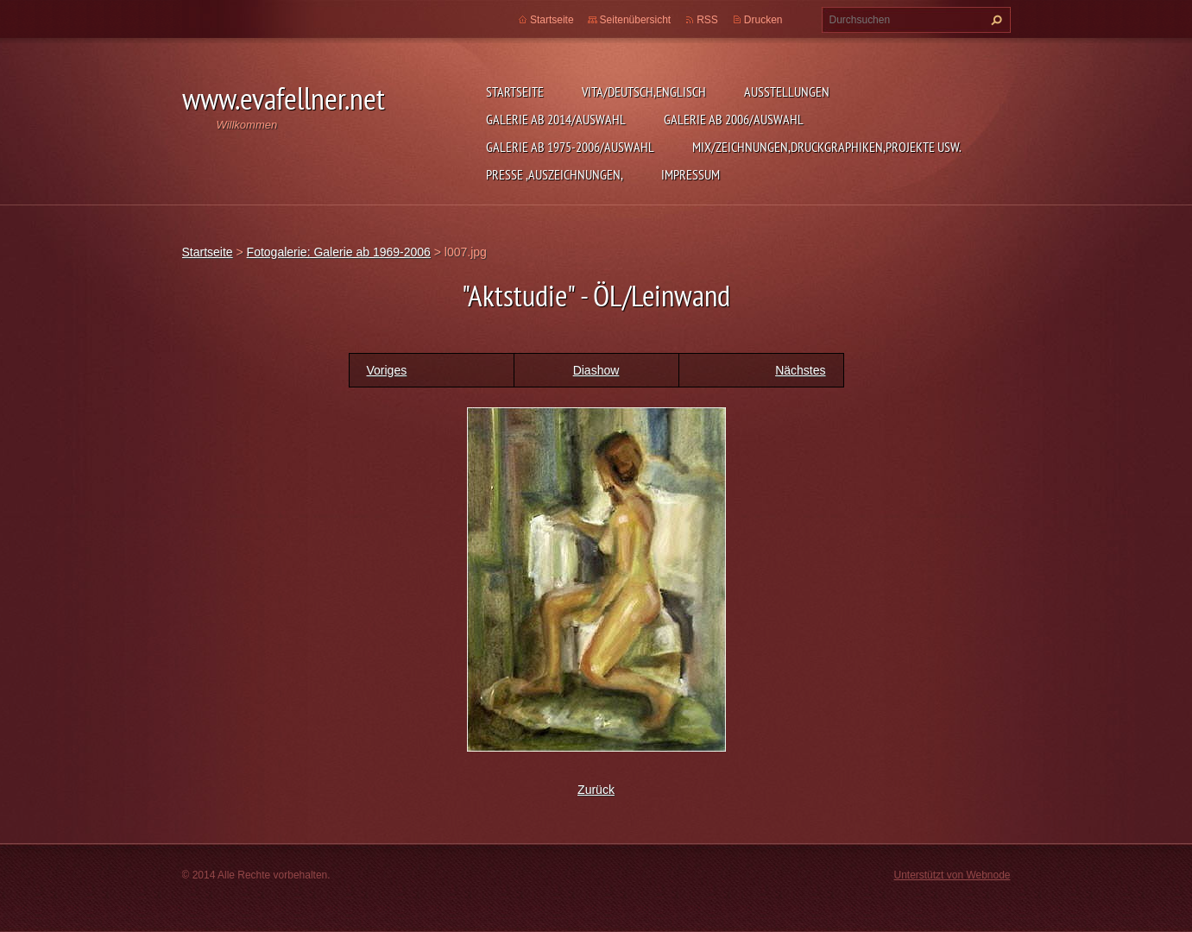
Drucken (763, 20)
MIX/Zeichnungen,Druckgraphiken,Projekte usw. (827, 146)
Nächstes (800, 370)
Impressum (690, 174)
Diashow (596, 370)
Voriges (387, 370)
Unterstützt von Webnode (951, 875)
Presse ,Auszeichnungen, (554, 174)
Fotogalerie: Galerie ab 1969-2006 (339, 252)
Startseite (515, 91)
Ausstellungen (786, 91)
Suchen (994, 20)
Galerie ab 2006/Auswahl (734, 119)
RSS (707, 20)
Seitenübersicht (636, 20)
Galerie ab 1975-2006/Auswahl (570, 146)
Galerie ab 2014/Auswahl (556, 119)
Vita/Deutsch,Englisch (644, 91)
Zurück (596, 790)
